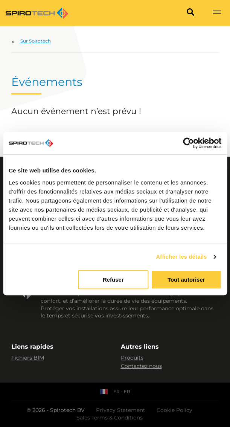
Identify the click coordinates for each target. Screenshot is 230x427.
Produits (132, 357)
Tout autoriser (186, 279)
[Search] (190, 13)
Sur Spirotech (35, 41)
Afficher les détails (181, 256)
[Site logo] (37, 13)
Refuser (113, 279)
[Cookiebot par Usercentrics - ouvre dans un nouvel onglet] (188, 143)
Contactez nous (141, 366)
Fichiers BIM (27, 357)
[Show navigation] (217, 13)
